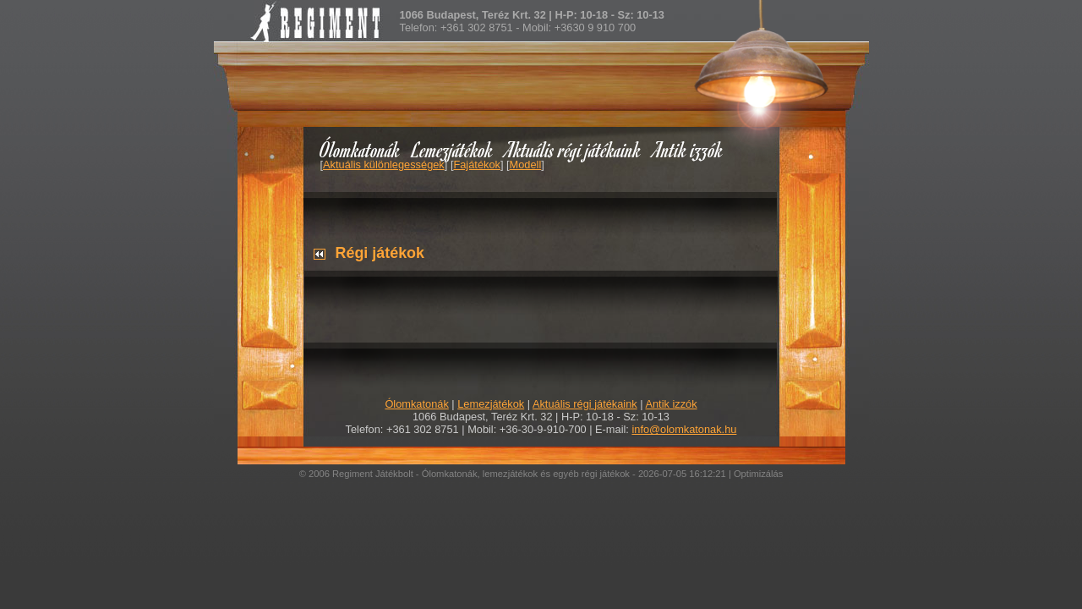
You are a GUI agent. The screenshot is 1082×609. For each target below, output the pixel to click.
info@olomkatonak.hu (683, 429)
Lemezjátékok (453, 149)
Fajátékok (476, 164)
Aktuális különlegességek (384, 164)
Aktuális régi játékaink (573, 149)
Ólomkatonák (360, 149)
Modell (526, 164)
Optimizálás (758, 474)
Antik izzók (688, 149)
